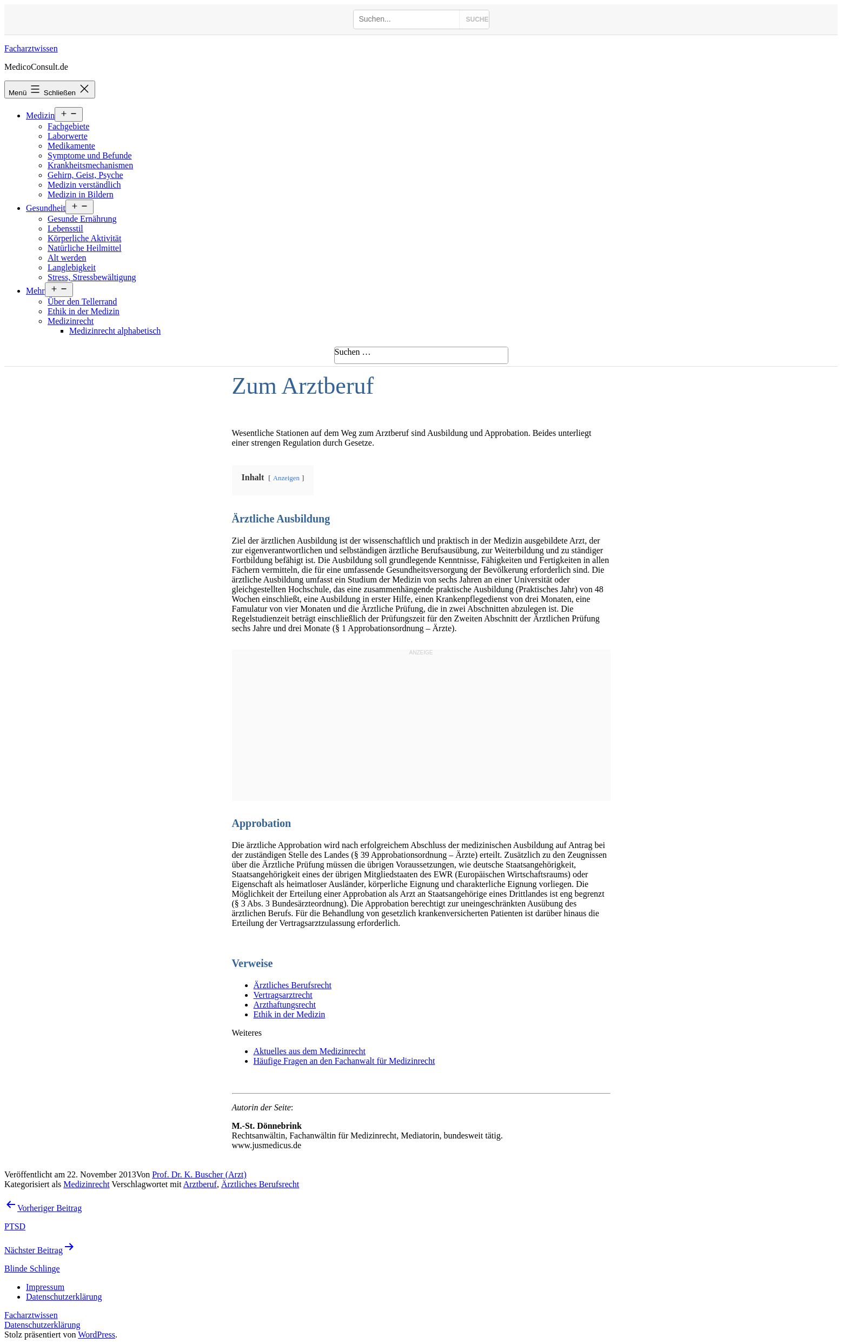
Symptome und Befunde (90, 155)
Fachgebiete (68, 126)
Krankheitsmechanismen (90, 165)
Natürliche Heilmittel (84, 248)
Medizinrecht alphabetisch (115, 330)
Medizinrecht (71, 321)
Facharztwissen (31, 48)
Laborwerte (68, 136)
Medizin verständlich (84, 184)
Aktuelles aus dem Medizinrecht (310, 1051)
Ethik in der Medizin (84, 311)
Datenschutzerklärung (42, 1324)
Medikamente (71, 145)
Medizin (40, 115)
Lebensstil (65, 228)
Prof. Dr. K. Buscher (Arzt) (199, 1174)
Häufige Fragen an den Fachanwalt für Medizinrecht (344, 1060)
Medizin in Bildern (81, 194)
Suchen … (353, 351)
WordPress (96, 1334)
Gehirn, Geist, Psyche (85, 175)
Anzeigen (286, 478)
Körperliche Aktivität (84, 238)
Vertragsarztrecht (283, 994)
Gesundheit (45, 208)
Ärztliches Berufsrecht (293, 985)
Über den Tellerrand (82, 301)
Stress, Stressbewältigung (92, 277)
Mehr (35, 290)
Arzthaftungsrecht (285, 1004)
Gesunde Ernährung (82, 218)
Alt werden (67, 257)
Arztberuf (200, 1184)
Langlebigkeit (72, 267)
